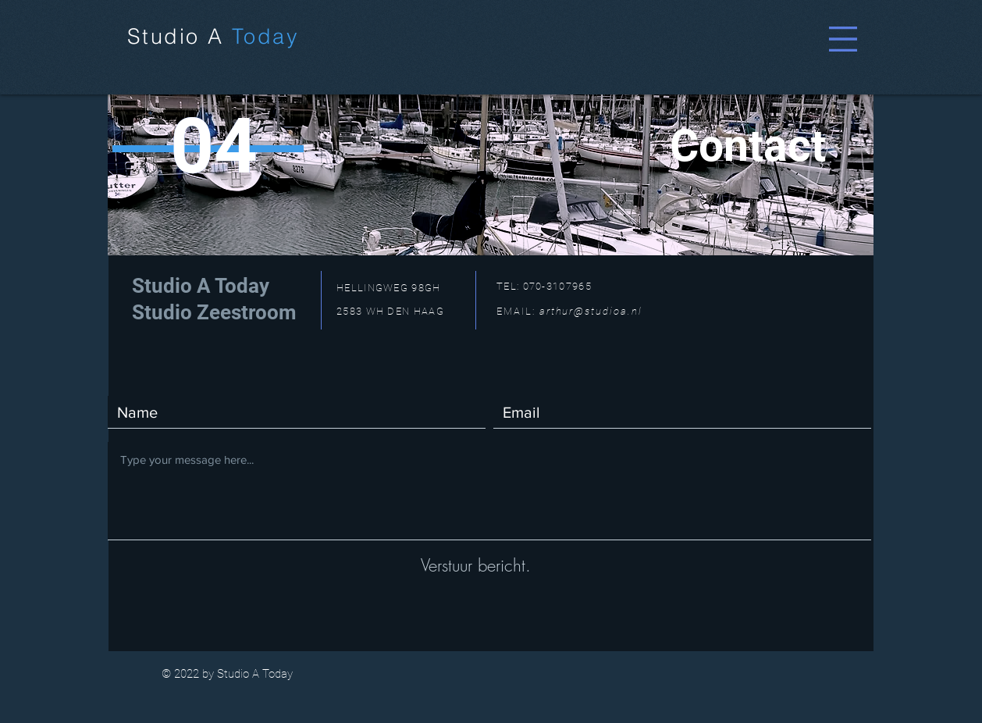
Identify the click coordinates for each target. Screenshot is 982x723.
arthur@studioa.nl (590, 311)
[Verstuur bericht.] (475, 565)
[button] (843, 39)
